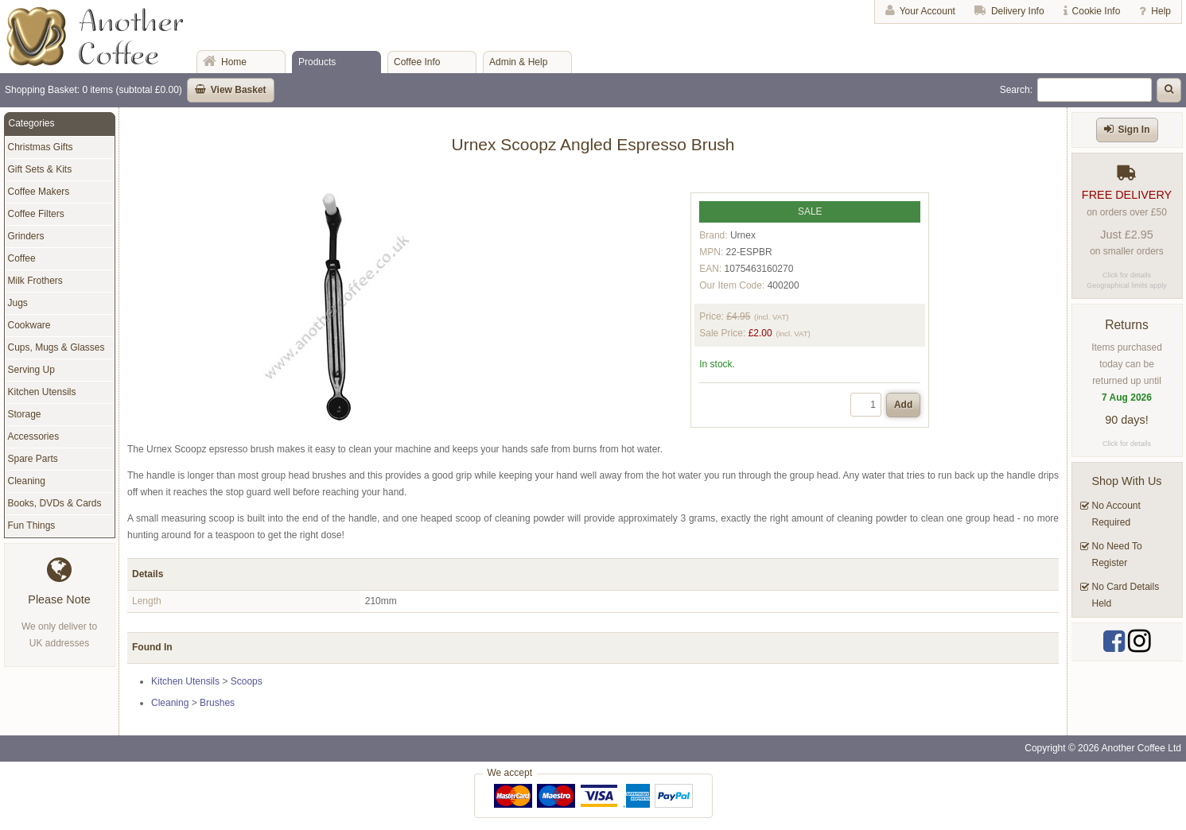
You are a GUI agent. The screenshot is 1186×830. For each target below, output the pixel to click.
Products (317, 62)
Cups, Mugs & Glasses (56, 347)
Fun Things (32, 525)
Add (903, 404)
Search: (1016, 89)
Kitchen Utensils (185, 681)
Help (1161, 11)
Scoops (246, 681)
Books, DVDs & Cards (55, 503)
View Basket (238, 89)
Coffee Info (417, 62)
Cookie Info (1096, 11)
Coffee (22, 258)
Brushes (217, 702)
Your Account (927, 11)
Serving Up (31, 369)
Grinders (26, 236)
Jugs (18, 302)
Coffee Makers (39, 191)
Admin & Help (518, 62)
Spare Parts (33, 458)
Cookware (29, 325)
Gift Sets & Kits (40, 169)
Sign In (1134, 129)
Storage (24, 414)
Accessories (34, 436)
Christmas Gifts (40, 147)
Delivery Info (1017, 11)
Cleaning (170, 702)
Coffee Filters (36, 213)
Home (234, 62)
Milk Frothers (35, 280)
